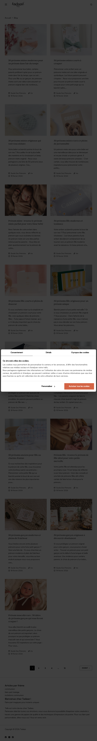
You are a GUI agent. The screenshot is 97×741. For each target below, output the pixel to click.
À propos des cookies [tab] (80, 352)
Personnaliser (48, 386)
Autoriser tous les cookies (79, 386)
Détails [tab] (48, 352)
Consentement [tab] (17, 352)
